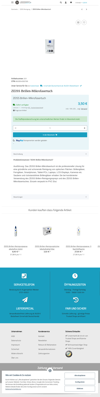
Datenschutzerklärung (13, 389)
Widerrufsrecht (17, 353)
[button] (61, 2)
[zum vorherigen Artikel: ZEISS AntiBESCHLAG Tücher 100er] (82, 9)
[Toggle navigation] (12, 1)
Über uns (14, 357)
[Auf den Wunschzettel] (84, 22)
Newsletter (42, 340)
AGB (13, 336)
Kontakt (41, 336)
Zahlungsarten (44, 353)
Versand (84, 108)
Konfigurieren (79, 382)
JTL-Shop (88, 394)
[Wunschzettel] (71, 2)
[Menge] (50, 128)
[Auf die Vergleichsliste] (78, 22)
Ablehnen (79, 388)
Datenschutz (16, 340)
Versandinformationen (46, 349)
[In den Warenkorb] (13, 16)
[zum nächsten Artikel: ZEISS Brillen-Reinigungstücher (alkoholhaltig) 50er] (86, 9)
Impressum (15, 344)
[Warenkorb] (81, 2)
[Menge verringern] (15, 128)
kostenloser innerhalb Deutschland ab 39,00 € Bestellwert (56, 85)
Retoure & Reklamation (47, 344)
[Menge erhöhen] (84, 128)
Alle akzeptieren (79, 375)
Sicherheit (15, 349)
